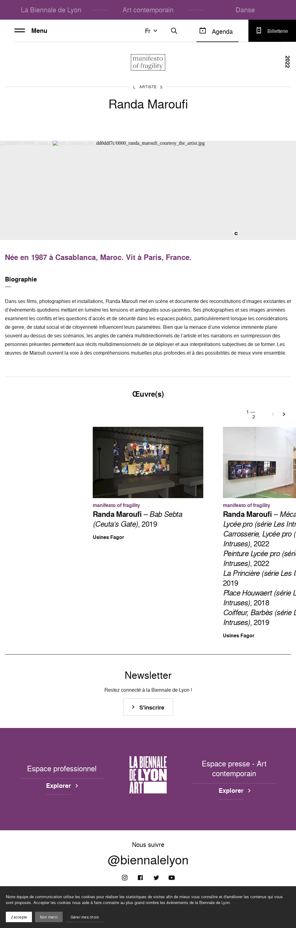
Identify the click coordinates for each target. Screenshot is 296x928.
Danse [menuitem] (245, 9)
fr (152, 31)
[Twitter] (156, 877)
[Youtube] (172, 877)
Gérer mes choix (85, 917)
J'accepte (19, 917)
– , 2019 (137, 519)
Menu (30, 31)
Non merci (49, 917)
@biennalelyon (148, 859)
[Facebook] (140, 877)
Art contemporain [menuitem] (148, 9)
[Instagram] (125, 877)
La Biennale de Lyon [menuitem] (51, 9)
